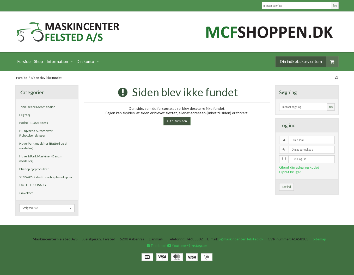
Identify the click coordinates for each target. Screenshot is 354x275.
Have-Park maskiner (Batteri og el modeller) (43, 146)
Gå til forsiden (177, 121)
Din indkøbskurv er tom (309, 61)
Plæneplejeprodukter (34, 169)
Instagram (197, 245)
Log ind (286, 186)
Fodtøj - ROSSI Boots (33, 123)
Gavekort (26, 193)
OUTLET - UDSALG (32, 185)
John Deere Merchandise (37, 107)
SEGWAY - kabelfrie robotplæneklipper (45, 177)
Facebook (157, 245)
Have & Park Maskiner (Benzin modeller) (40, 158)
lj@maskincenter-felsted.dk (241, 239)
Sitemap (319, 239)
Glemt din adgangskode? (299, 167)
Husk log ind (299, 159)
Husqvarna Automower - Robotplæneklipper (36, 133)
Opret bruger (290, 172)
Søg (335, 5)
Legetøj (24, 115)
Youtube (176, 245)
